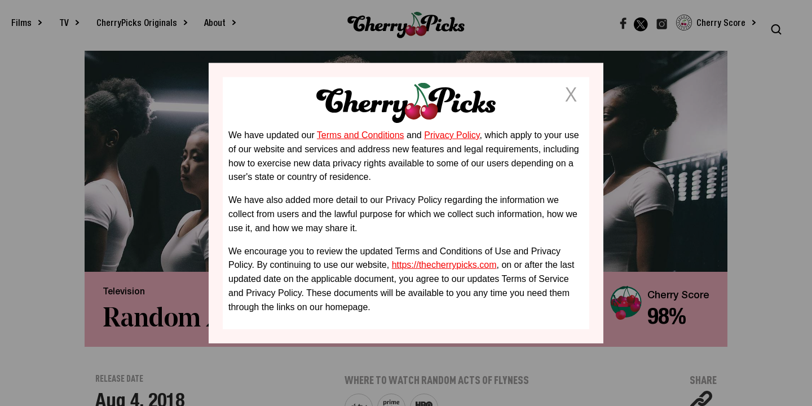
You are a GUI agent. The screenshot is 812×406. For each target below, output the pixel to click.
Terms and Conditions (360, 135)
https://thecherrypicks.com (444, 265)
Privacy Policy (451, 135)
